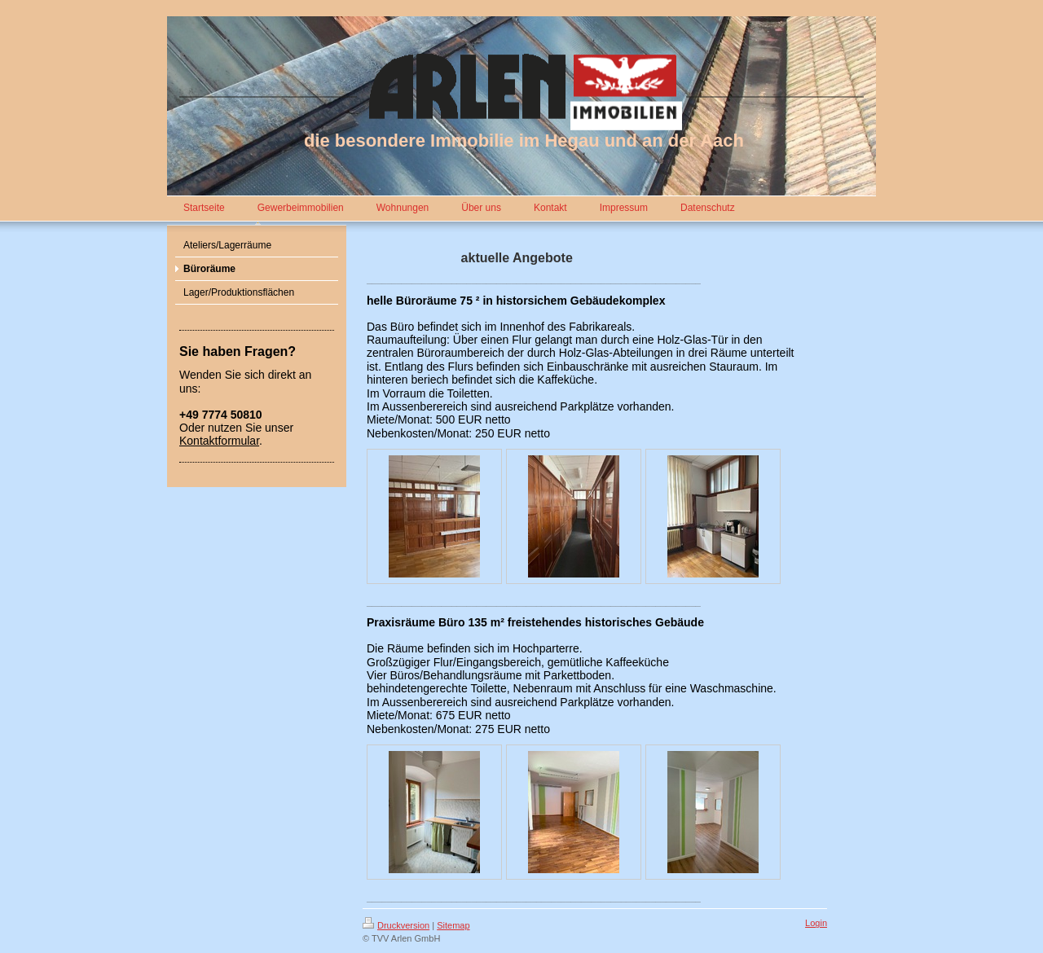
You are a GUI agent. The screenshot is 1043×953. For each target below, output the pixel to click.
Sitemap (453, 925)
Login (816, 923)
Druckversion (396, 925)
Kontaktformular (219, 440)
